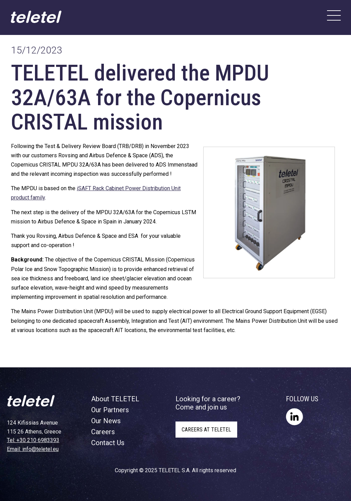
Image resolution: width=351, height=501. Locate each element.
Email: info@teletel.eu (33, 449)
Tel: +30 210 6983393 (33, 440)
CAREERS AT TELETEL (206, 429)
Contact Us (107, 443)
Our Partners (110, 410)
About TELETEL (115, 399)
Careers (103, 432)
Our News (106, 421)
